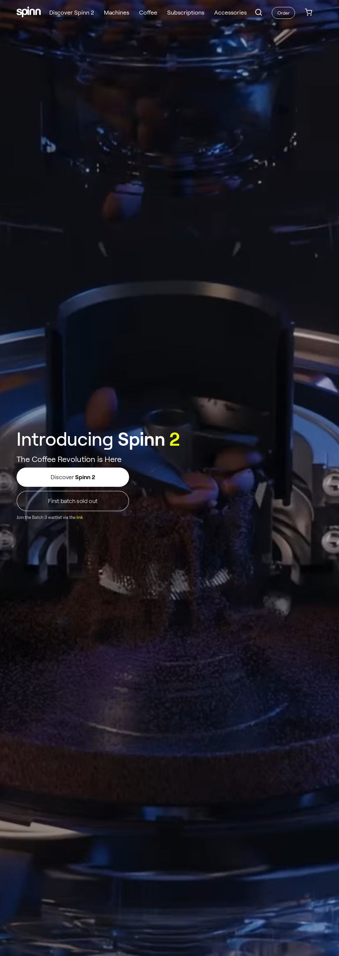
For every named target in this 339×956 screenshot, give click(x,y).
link (79, 517)
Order (283, 13)
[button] (258, 12)
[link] (308, 13)
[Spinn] (29, 13)
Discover (73, 477)
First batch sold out (73, 501)
